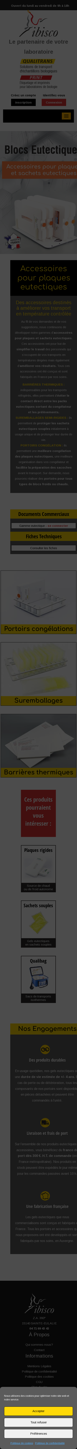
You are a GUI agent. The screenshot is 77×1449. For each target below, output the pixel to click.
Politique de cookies (21, 1443)
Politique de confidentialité (50, 1443)
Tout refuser (38, 1422)
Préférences (38, 1433)
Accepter (38, 1411)
